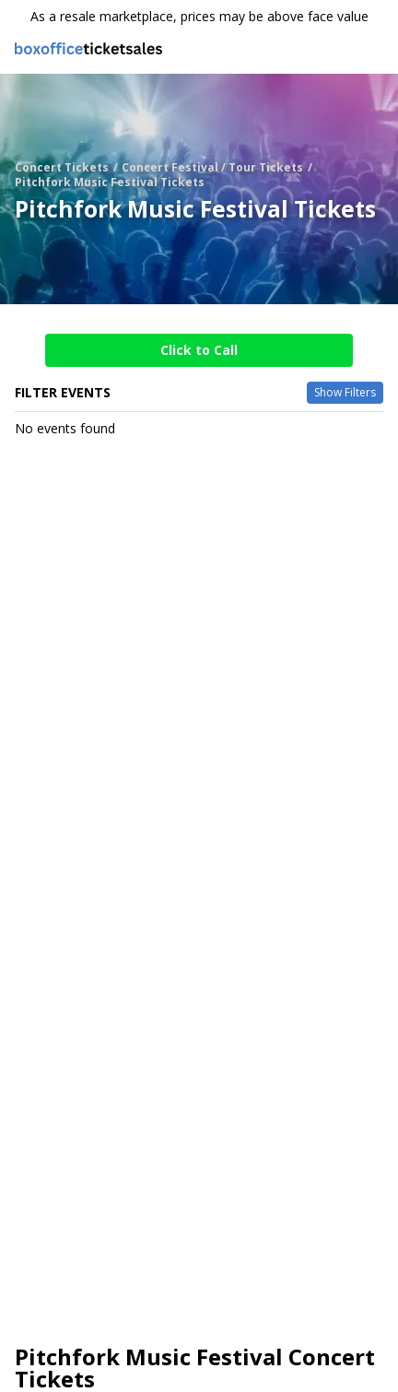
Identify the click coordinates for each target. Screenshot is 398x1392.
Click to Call (199, 350)
